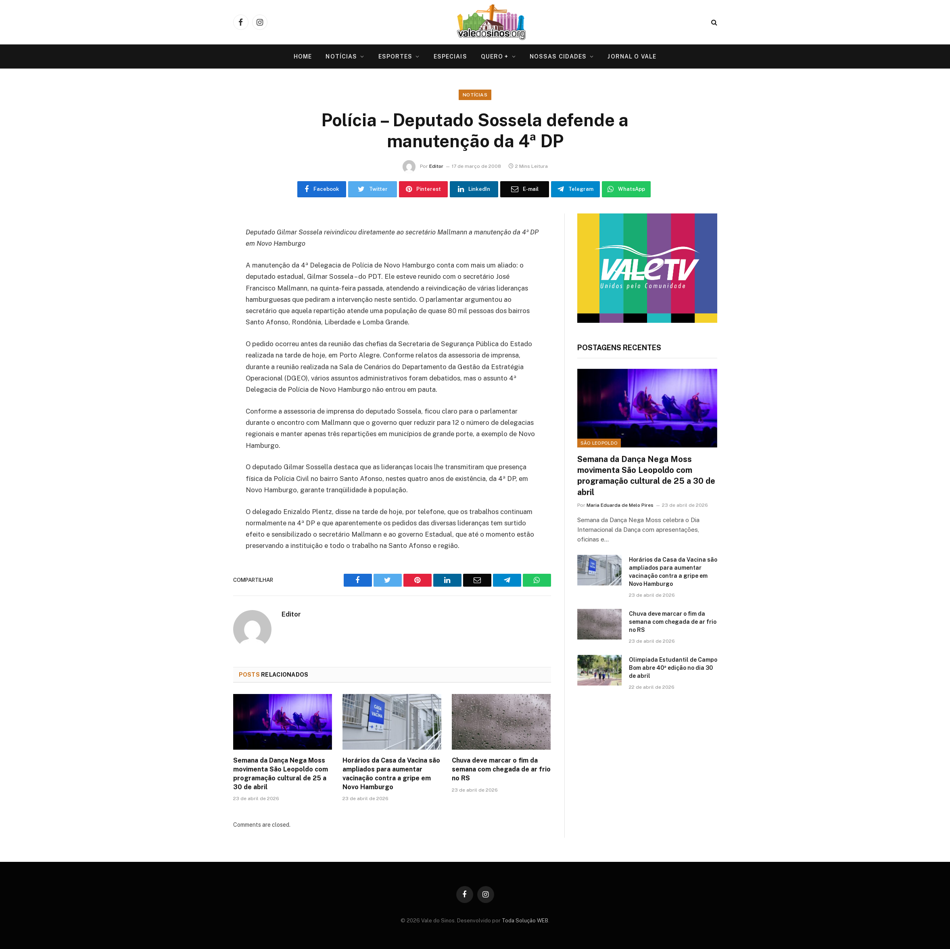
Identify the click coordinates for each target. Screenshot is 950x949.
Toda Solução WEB (525, 921)
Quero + (495, 56)
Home (303, 56)
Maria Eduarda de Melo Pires (620, 505)
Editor (436, 166)
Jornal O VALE (632, 56)
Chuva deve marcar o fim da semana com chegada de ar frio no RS (501, 769)
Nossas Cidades (558, 56)
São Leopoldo (599, 443)
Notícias (341, 56)
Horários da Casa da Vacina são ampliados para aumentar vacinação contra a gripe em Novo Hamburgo (391, 773)
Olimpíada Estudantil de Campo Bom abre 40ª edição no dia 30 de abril (673, 667)
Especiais (450, 56)
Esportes (395, 56)
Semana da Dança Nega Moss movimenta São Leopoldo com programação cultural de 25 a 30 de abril (280, 773)
